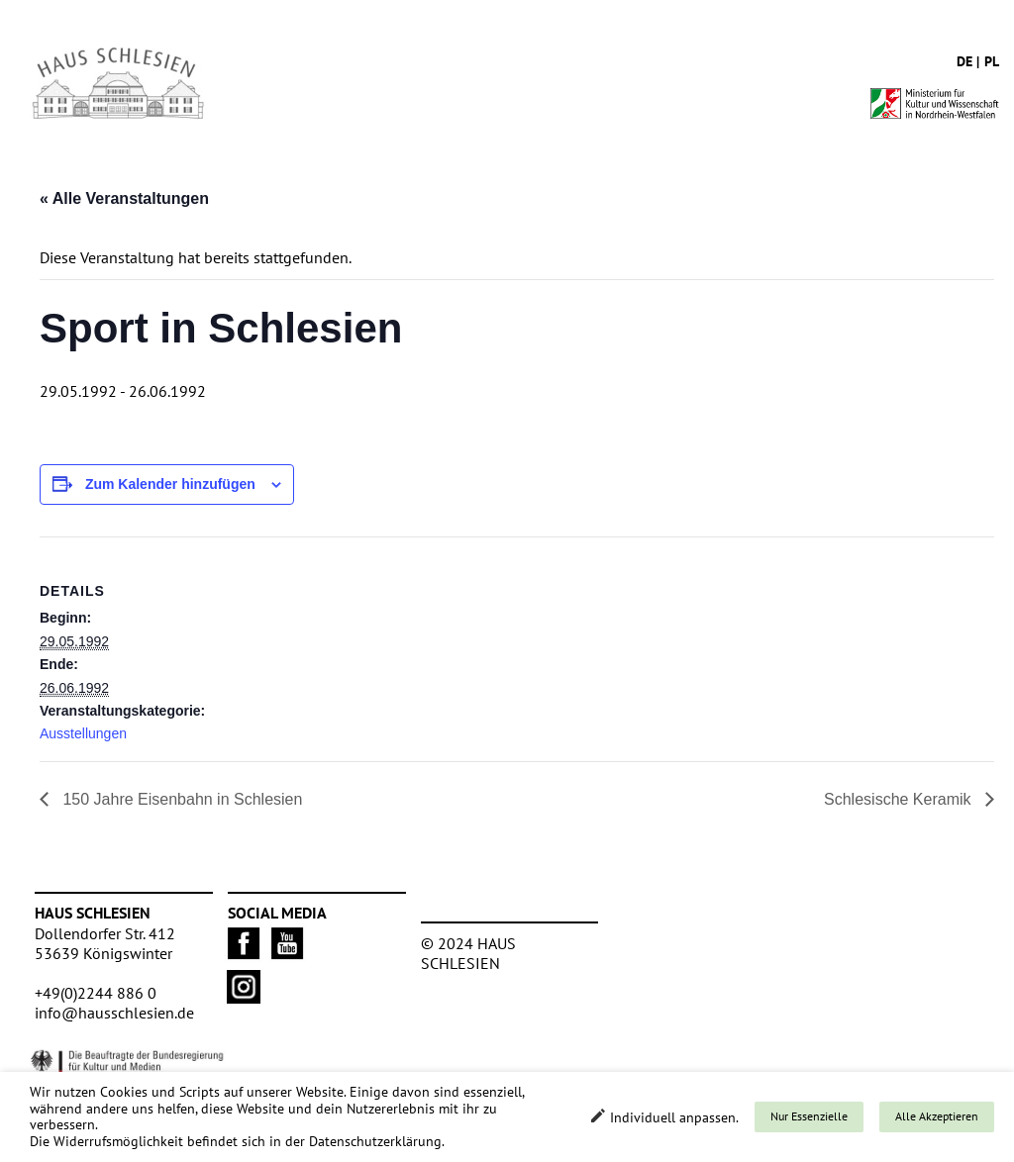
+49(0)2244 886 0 (95, 993)
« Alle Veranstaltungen (124, 198)
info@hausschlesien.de (114, 1012)
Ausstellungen (83, 733)
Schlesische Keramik (899, 799)
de (964, 61)
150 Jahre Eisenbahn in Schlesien (180, 799)
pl (991, 61)
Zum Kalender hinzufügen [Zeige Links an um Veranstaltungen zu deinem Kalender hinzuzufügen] (170, 484)
